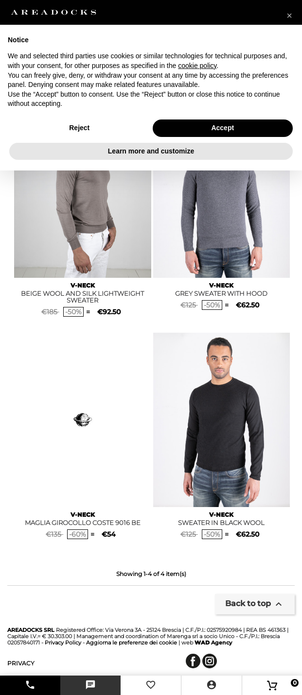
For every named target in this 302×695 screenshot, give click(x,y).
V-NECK (83, 285)
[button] (289, 15)
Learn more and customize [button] (151, 151)
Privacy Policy (63, 642)
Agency (213, 642)
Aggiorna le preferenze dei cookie (131, 642)
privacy (21, 663)
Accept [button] (222, 128)
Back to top (254, 604)
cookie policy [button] (197, 65)
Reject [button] (79, 128)
